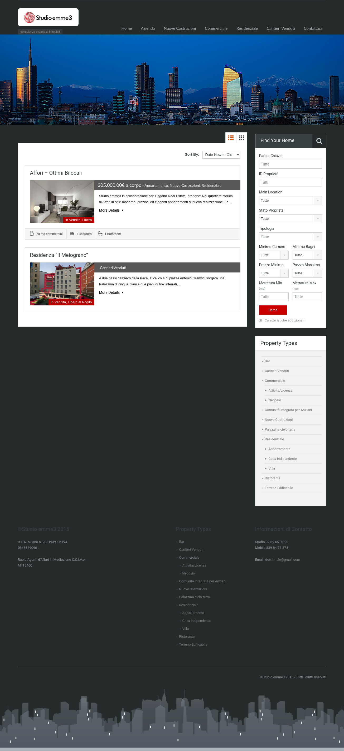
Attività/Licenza (281, 390)
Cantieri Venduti (281, 28)
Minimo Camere (272, 247)
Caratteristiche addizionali (281, 320)
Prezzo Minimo (271, 265)
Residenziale (247, 28)
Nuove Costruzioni (180, 28)
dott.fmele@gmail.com (282, 560)
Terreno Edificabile (279, 488)
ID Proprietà (269, 174)
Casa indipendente (283, 459)
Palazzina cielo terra (280, 429)
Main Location (271, 192)
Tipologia (266, 228)
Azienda (148, 28)
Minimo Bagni (304, 247)
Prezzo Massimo (306, 265)
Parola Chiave (270, 156)
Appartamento (279, 449)
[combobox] (290, 200)
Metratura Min (270, 285)
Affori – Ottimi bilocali (56, 173)
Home (126, 28)
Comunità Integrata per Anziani (288, 410)
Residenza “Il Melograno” (59, 255)
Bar (267, 361)
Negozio (275, 400)
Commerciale (216, 28)
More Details (111, 210)
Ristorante (272, 478)
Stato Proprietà (271, 210)
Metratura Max (305, 285)
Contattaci (313, 28)
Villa (272, 468)
